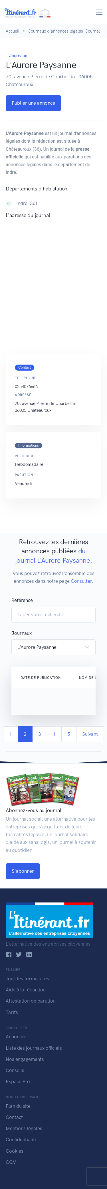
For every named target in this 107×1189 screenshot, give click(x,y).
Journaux (18, 55)
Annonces (16, 1036)
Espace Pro (18, 1081)
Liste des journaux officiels (34, 1048)
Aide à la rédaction (26, 990)
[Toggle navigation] (99, 12)
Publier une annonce (33, 103)
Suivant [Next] (90, 734)
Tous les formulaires (27, 978)
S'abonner (23, 871)
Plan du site (18, 1106)
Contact (14, 1117)
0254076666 (26, 386)
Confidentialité (21, 1139)
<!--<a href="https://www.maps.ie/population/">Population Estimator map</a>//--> (53, 281)
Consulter (81, 581)
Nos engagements (25, 1059)
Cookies (14, 1151)
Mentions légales (24, 1128)
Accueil (12, 31)
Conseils (15, 1070)
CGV (11, 1162)
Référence (22, 600)
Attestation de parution (31, 1001)
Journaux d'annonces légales (55, 31)
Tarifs (12, 1012)
